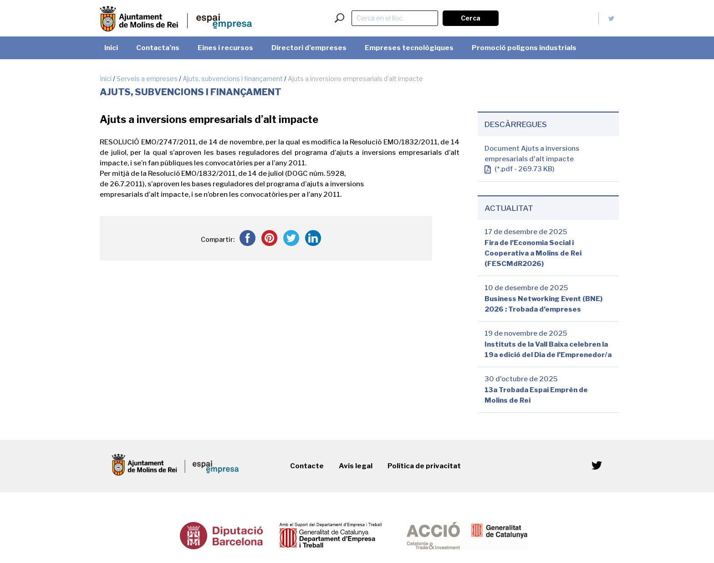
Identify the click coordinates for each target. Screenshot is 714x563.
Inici (106, 78)
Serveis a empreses (147, 78)
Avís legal (355, 466)
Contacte (307, 466)
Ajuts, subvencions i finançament (233, 78)
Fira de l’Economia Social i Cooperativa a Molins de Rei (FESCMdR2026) (532, 253)
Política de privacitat (424, 466)
